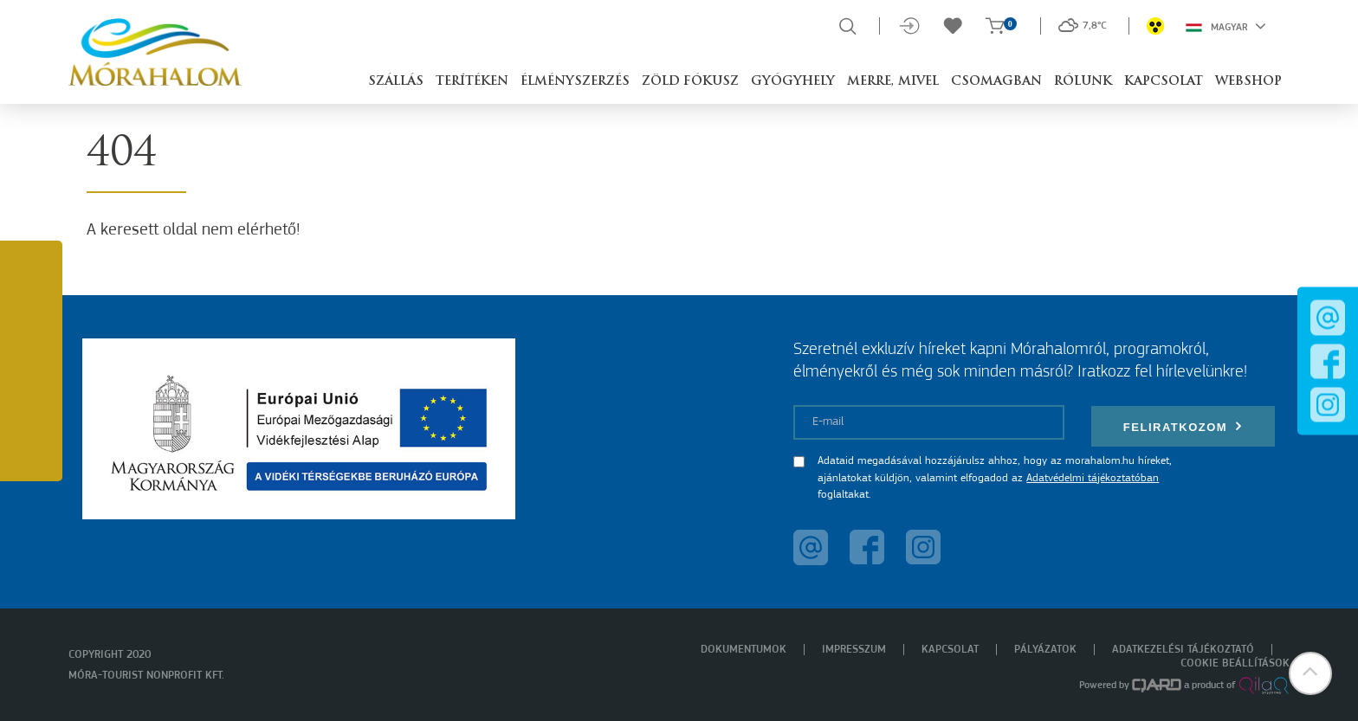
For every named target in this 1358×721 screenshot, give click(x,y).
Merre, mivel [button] (893, 81)
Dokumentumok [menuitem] (743, 649)
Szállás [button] (396, 81)
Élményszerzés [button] (575, 81)
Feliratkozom (1183, 426)
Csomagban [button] (996, 81)
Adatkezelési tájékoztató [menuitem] (1183, 649)
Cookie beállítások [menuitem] (1235, 663)
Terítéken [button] (472, 81)
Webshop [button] (1248, 81)
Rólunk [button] (1083, 81)
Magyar (1226, 26)
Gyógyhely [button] (793, 81)
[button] (1310, 673)
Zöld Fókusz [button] (690, 81)
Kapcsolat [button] (1163, 81)
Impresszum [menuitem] (854, 649)
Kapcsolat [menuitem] (950, 649)
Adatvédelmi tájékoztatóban (1092, 478)
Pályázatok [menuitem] (1045, 649)
